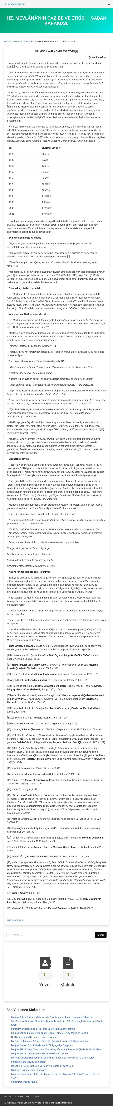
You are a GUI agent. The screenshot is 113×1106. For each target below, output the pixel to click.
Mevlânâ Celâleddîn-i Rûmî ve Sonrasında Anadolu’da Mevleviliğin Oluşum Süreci (53, 1057)
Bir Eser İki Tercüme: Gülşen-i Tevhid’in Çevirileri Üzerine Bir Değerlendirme (50, 1041)
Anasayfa (7, 41)
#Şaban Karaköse (16, 920)
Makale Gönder (10, 1097)
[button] (109, 4)
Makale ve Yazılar (21, 41)
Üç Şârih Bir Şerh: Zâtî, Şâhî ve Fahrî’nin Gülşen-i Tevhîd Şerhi (42, 1066)
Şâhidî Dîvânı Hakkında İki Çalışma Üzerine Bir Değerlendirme (43, 1028)
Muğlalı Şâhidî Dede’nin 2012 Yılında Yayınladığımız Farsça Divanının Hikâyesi (51, 1017)
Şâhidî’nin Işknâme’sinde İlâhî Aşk (28, 1070)
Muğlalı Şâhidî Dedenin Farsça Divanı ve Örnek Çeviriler (39, 1053)
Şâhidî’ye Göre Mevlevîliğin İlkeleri (28, 1061)
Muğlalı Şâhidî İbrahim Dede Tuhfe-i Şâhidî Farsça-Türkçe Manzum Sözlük (49, 1033)
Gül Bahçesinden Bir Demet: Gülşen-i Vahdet (34, 1037)
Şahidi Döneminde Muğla (24, 1081)
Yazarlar (36, 1097)
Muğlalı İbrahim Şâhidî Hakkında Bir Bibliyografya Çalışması (42, 1045)
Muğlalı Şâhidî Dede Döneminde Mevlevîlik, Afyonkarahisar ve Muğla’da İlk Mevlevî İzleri (56, 1049)
